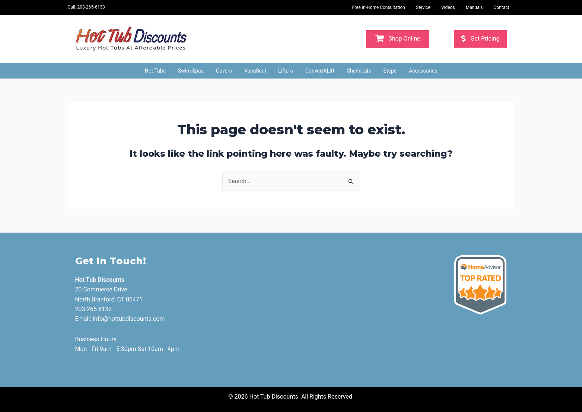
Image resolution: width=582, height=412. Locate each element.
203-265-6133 (91, 7)
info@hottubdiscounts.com (129, 318)
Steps (390, 71)
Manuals (474, 7)
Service (423, 7)
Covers (224, 71)
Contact (501, 7)
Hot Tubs (155, 71)
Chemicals (359, 71)
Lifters (285, 71)
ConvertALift (319, 71)
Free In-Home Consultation (378, 7)
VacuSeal (255, 71)
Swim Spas (191, 71)
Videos (448, 7)
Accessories (423, 71)
